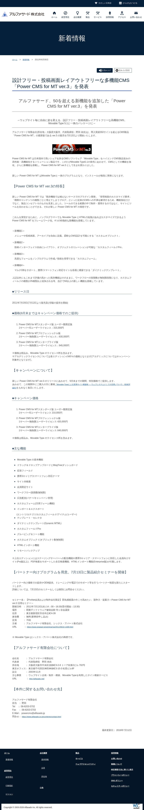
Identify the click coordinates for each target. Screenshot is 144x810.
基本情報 (45, 759)
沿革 (43, 766)
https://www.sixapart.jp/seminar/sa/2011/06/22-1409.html (55, 628)
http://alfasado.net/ (38, 679)
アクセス (122, 14)
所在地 (44, 773)
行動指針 (10, 782)
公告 (41, 783)
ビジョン (10, 788)
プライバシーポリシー (121, 776)
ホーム (54, 14)
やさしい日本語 (102, 3)
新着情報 (27, 59)
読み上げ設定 (122, 71)
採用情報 (110, 14)
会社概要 (77, 14)
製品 (88, 14)
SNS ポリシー (117, 781)
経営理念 (65, 14)
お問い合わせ (136, 14)
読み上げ (101, 71)
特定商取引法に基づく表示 (123, 770)
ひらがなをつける (129, 3)
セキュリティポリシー (121, 787)
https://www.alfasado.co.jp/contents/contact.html (46, 717)
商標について (116, 765)
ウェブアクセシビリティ (86, 765)
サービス (98, 14)
